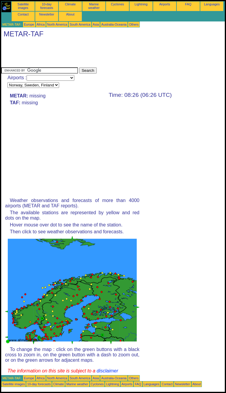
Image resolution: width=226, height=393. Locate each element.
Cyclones (117, 4)
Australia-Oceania (114, 24)
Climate (70, 4)
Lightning (141, 4)
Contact (23, 14)
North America (57, 24)
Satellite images (23, 6)
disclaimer (107, 370)
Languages (212, 4)
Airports (164, 4)
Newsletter (46, 14)
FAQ (188, 4)
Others (134, 24)
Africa (41, 24)
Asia (96, 24)
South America (80, 24)
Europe (29, 24)
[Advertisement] (110, 54)
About (70, 14)
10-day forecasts (46, 6)
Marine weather (94, 6)
